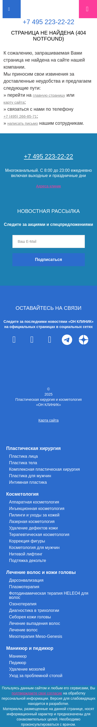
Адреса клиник (48, 186)
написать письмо (23, 123)
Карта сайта (49, 420)
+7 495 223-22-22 (48, 21)
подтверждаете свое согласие (37, 693)
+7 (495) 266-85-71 (20, 116)
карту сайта (14, 102)
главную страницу (49, 95)
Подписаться (48, 259)
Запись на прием (88, 9)
